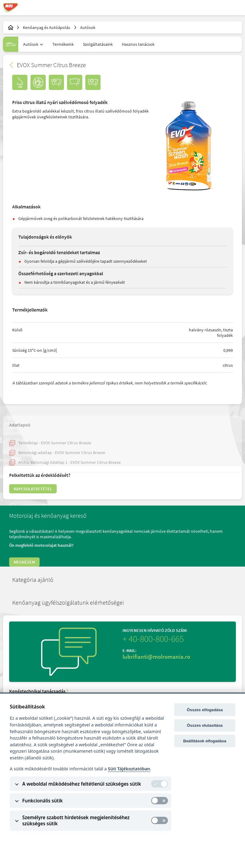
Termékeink (63, 44)
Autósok (87, 27)
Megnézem (24, 562)
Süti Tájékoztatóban (129, 769)
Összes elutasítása (204, 725)
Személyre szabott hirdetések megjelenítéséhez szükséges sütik (76, 820)
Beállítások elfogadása (204, 741)
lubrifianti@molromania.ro (156, 656)
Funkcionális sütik (42, 801)
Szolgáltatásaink (98, 44)
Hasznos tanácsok (138, 44)
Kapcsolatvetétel (33, 489)
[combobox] (31, 44)
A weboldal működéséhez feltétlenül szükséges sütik (81, 784)
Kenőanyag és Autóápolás (47, 27)
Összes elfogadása (205, 710)
